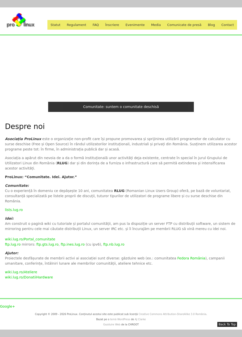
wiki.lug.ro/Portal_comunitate (30, 239)
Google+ (7, 306)
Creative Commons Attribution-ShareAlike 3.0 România (172, 314)
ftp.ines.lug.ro (73, 244)
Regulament (76, 25)
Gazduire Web (112, 324)
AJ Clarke (140, 319)
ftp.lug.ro (13, 244)
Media (156, 25)
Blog (211, 25)
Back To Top (227, 324)
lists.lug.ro (14, 210)
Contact (227, 25)
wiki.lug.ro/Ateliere (21, 272)
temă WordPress (120, 319)
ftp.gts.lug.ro (47, 244)
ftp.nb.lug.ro (113, 244)
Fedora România (191, 258)
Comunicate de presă (184, 25)
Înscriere (112, 25)
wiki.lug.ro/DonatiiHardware (29, 277)
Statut (55, 25)
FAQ (96, 25)
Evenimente (135, 25)
